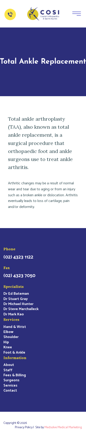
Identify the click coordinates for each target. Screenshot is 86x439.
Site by (59, 427)
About (8, 365)
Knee (7, 347)
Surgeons (11, 380)
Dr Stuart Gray (15, 299)
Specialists (13, 286)
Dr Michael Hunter (18, 304)
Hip (6, 342)
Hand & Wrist (14, 327)
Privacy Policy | (25, 427)
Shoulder (11, 337)
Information (14, 357)
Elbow (8, 332)
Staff (7, 370)
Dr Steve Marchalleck (21, 309)
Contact (10, 390)
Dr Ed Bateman (16, 293)
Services (11, 319)
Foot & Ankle (14, 352)
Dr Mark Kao (13, 314)
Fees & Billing (14, 375)
